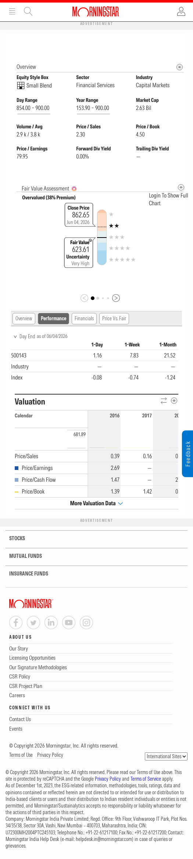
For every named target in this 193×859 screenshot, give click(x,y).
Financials (84, 319)
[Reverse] (164, 401)
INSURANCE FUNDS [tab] (24, 574)
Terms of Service (146, 779)
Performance (53, 319)
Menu (12, 11)
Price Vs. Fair (114, 319)
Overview (23, 319)
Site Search (28, 11)
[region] (94, 362)
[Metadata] (181, 187)
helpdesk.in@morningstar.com (104, 839)
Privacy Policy (50, 755)
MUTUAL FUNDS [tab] (21, 556)
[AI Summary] (74, 189)
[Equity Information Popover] (179, 41)
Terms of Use (21, 755)
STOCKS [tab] (12, 538)
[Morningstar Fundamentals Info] (179, 67)
